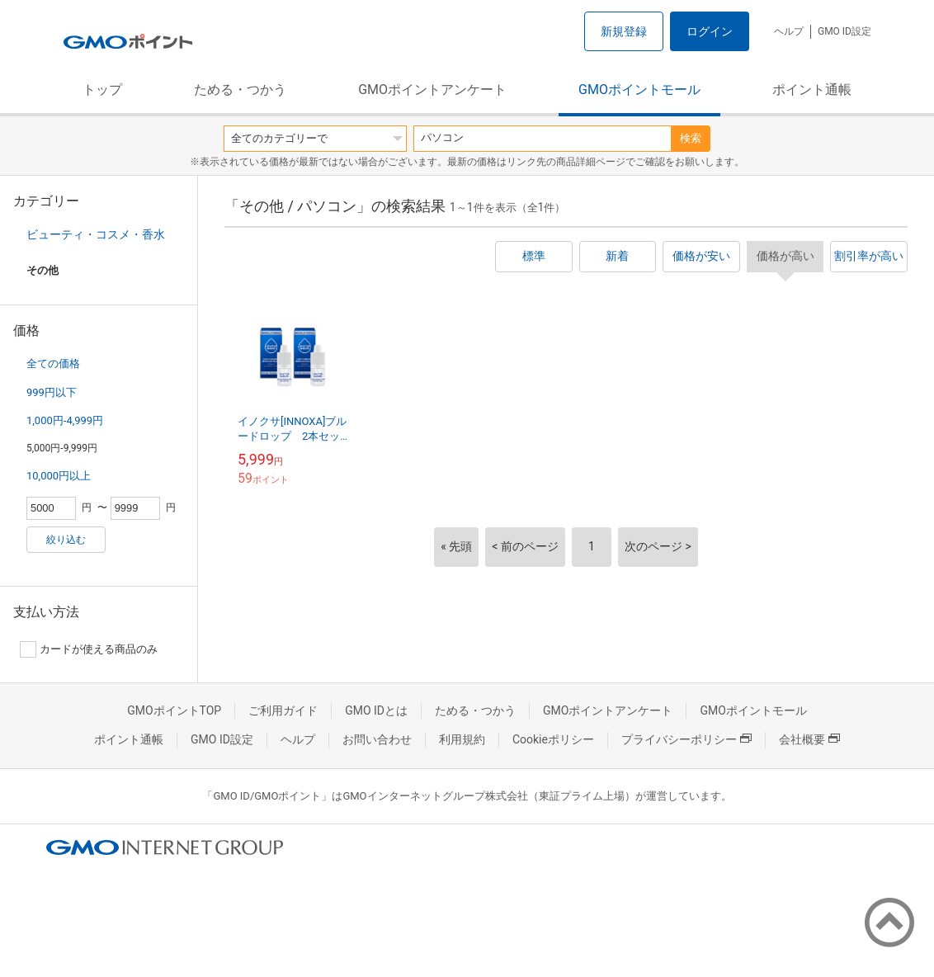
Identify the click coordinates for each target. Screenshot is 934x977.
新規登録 (624, 31)
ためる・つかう (240, 89)
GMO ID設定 (844, 31)
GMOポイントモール (639, 89)
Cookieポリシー (553, 739)
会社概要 (809, 739)
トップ (102, 89)
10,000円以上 (58, 476)
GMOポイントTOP (174, 710)
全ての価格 (53, 363)
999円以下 (51, 392)
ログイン (709, 31)
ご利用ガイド (283, 710)
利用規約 (462, 739)
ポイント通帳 (811, 89)
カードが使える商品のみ (89, 649)
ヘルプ (789, 31)
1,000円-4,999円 (64, 420)
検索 (690, 138)
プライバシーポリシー (686, 739)
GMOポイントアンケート (432, 89)
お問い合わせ (377, 739)
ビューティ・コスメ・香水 (95, 234)
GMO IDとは (376, 710)
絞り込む (66, 539)
